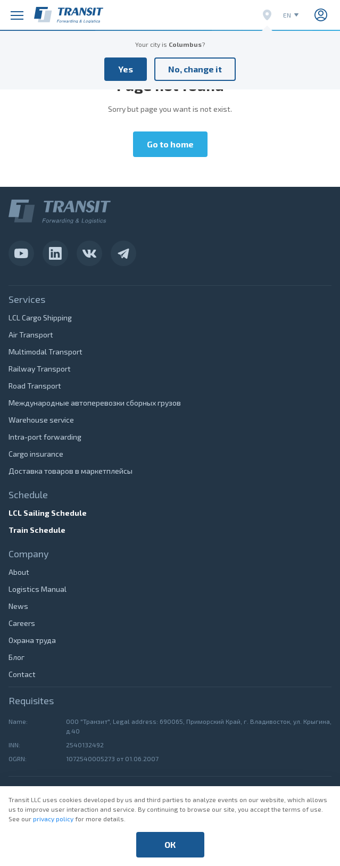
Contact (22, 674)
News (18, 606)
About (19, 571)
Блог (16, 657)
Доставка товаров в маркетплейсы (70, 470)
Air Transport (31, 334)
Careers (22, 623)
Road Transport (35, 385)
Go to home (170, 144)
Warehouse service (41, 419)
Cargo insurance (36, 453)
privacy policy (53, 818)
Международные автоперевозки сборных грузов (95, 402)
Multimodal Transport (45, 351)
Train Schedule (37, 529)
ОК (170, 844)
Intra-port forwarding (45, 436)
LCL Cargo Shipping (40, 317)
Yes (125, 69)
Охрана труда (32, 640)
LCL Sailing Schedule (48, 512)
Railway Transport (40, 368)
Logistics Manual (38, 588)
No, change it (195, 69)
